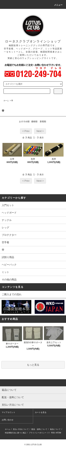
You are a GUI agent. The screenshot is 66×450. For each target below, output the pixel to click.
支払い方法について (21, 429)
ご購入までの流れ (11, 294)
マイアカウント (8, 412)
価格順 (34, 121)
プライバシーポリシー (37, 433)
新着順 (43, 121)
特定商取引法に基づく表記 (15, 433)
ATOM (58, 433)
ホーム (6, 101)
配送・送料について (39, 429)
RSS (53, 433)
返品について (55, 429)
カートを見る (40, 412)
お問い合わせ (7, 420)
